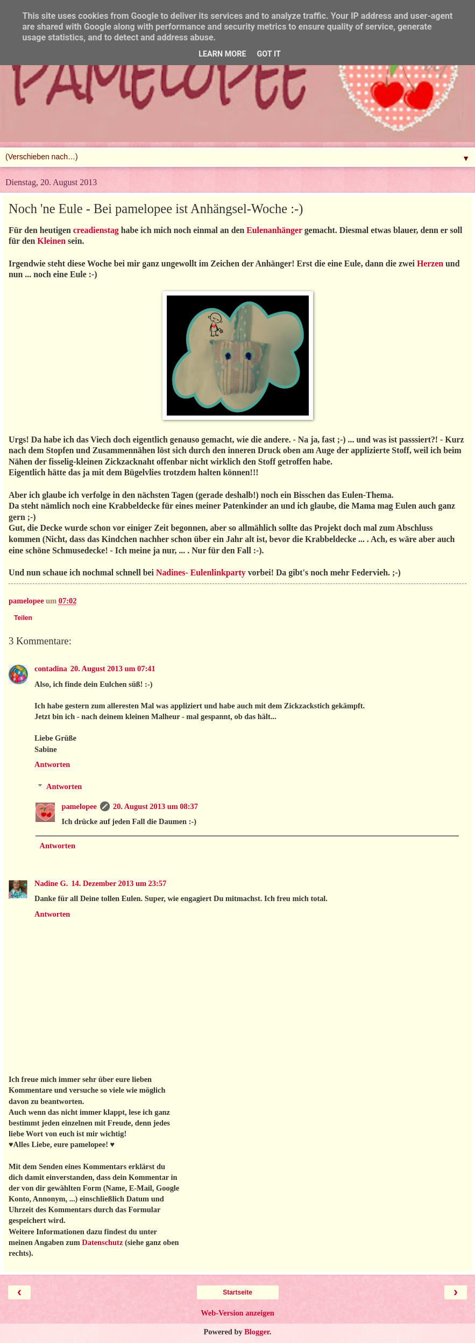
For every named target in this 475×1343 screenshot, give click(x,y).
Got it (269, 54)
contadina (50, 668)
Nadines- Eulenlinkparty (201, 572)
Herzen (430, 263)
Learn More (222, 54)
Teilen (23, 618)
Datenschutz (102, 1242)
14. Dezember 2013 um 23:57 (118, 883)
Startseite (237, 1292)
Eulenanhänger (274, 230)
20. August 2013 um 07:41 (112, 668)
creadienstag (96, 230)
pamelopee (79, 806)
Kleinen (51, 240)
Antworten (52, 764)
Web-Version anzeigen (237, 1313)
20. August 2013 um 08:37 (155, 806)
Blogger (257, 1331)
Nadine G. (51, 883)
